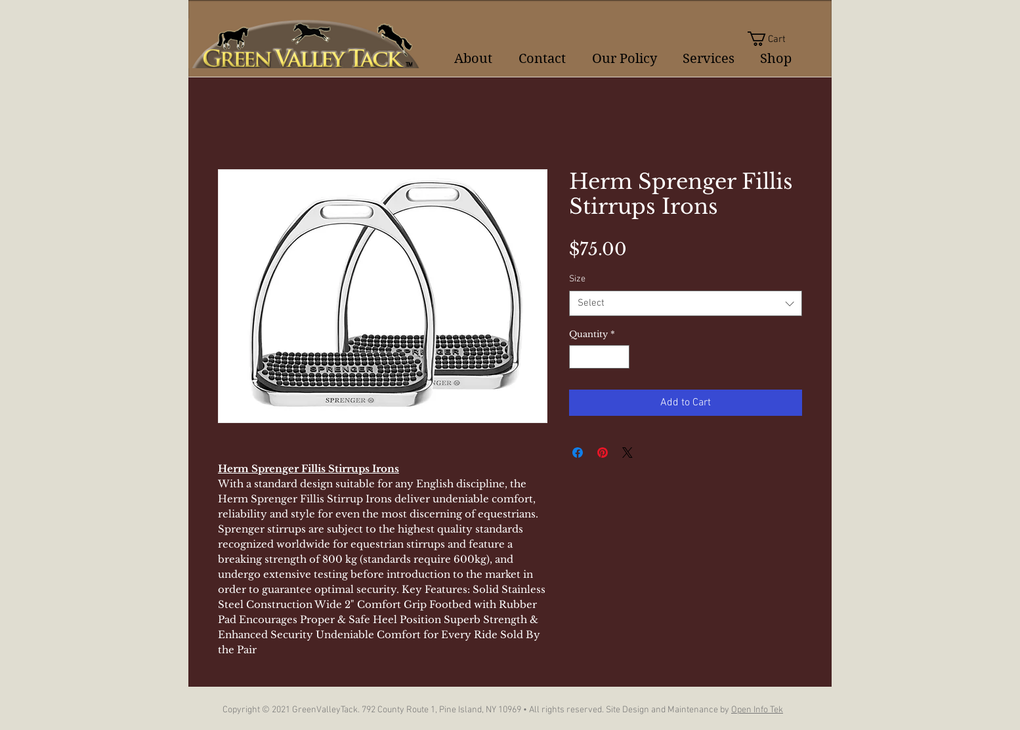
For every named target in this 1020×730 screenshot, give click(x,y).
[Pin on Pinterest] (602, 452)
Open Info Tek (757, 710)
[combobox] (685, 303)
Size (577, 279)
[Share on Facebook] (577, 452)
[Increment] (620, 357)
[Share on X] (627, 452)
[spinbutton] (599, 357)
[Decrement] (579, 357)
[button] (775, 38)
